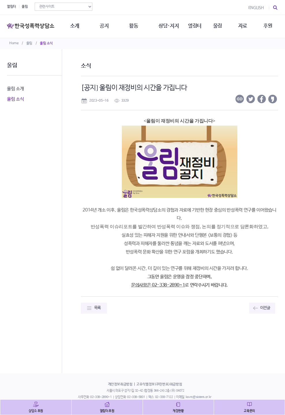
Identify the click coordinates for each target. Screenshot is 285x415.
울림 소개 (15, 89)
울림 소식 (46, 43)
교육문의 (249, 411)
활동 (133, 26)
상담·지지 (169, 26)
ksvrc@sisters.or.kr (198, 397)
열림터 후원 (107, 411)
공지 (104, 26)
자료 (242, 26)
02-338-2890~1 (100, 397)
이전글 (265, 308)
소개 (74, 26)
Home (14, 43)
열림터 (11, 7)
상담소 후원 (36, 411)
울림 (29, 43)
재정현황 (178, 411)
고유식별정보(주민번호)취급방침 (159, 384)
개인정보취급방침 (120, 384)
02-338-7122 (164, 397)
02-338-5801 (136, 397)
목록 (97, 308)
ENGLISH (256, 7)
